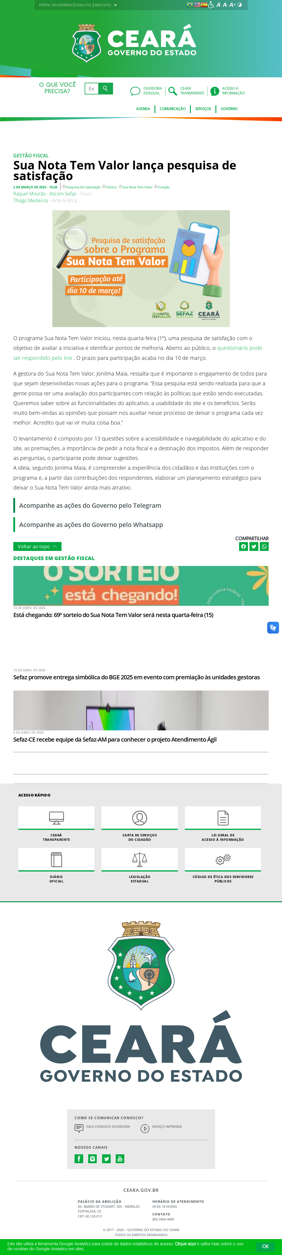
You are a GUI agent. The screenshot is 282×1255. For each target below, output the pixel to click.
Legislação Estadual (139, 865)
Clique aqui (185, 1244)
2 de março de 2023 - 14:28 (35, 187)
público (111, 187)
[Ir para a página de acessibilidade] (211, 4)
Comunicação (173, 109)
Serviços (203, 109)
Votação (163, 187)
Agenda (143, 109)
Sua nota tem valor (137, 187)
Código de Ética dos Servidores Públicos (223, 865)
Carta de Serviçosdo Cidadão (139, 824)
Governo (229, 109)
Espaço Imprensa (167, 1126)
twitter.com (106, 1158)
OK (265, 1247)
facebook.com (79, 1158)
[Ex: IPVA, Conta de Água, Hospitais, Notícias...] (92, 88)
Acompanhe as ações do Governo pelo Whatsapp (91, 524)
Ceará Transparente (56, 824)
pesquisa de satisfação (83, 187)
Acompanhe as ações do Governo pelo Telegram (90, 505)
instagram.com (92, 1158)
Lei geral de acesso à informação (223, 824)
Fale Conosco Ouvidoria (108, 1126)
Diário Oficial (56, 865)
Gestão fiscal (31, 155)
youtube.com (120, 1158)
